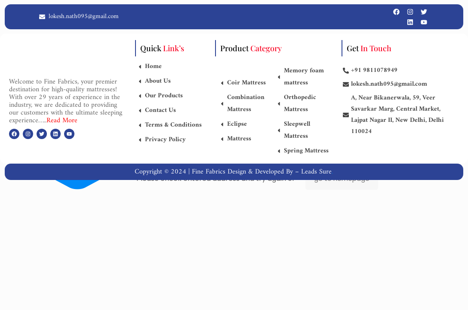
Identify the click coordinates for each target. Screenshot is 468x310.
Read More (61, 121)
